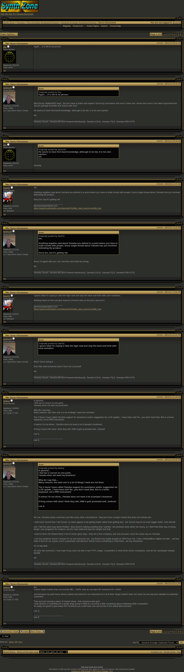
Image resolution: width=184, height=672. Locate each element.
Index (24, 631)
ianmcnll (7, 88)
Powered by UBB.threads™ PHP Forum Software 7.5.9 (92, 671)
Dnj (4, 47)
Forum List (78, 26)
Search (104, 26)
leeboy (6, 401)
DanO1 (6, 188)
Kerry (21, 642)
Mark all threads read (27, 652)
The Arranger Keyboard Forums (43, 22)
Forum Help (115, 26)
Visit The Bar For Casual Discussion (16, 14)
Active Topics (93, 26)
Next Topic (37, 631)
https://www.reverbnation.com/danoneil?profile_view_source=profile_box (67, 208)
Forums (21, 22)
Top (4, 70)
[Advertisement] (126, 7)
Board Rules (9, 652)
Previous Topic (10, 631)
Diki (16, 642)
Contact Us (156, 652)
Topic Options (9, 34)
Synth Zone (9, 22)
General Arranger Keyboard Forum (78, 22)
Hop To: (136, 642)
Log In (177, 22)
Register (67, 26)
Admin (11, 642)
